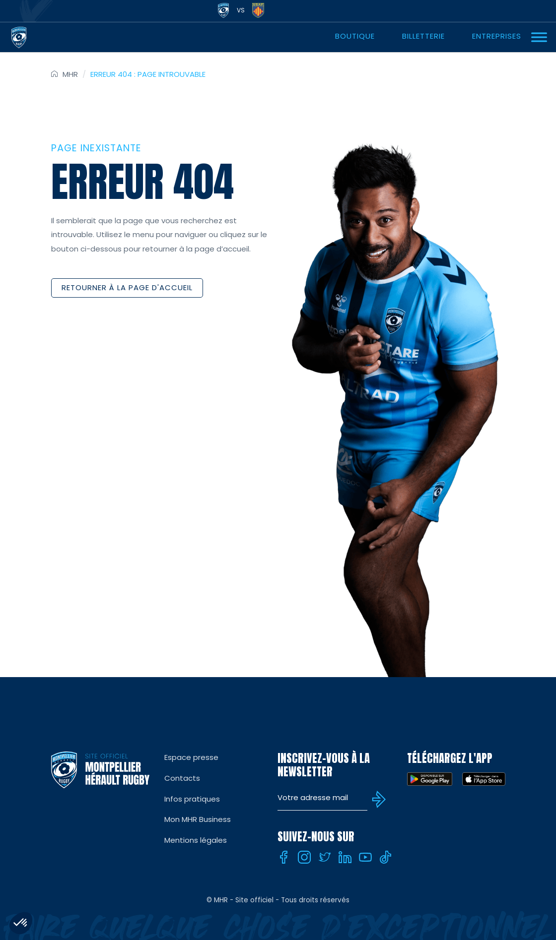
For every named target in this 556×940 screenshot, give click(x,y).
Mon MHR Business (197, 819)
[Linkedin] (345, 857)
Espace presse (191, 757)
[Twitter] (324, 857)
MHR (70, 74)
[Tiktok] (385, 857)
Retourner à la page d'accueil (127, 287)
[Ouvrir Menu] (539, 37)
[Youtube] (365, 857)
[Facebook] (284, 857)
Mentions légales (195, 840)
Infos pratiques (192, 799)
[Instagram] (304, 857)
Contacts (182, 778)
